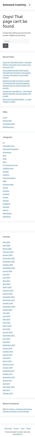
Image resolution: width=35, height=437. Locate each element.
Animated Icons (8, 146)
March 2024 (7, 326)
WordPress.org (8, 127)
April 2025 (6, 284)
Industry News (8, 184)
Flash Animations (9, 178)
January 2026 (8, 255)
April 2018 (6, 358)
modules (6, 191)
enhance (6, 175)
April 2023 (6, 329)
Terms (23, 428)
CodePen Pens (8, 168)
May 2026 (6, 242)
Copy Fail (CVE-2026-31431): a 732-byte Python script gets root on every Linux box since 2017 (17, 64)
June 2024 (6, 316)
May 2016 (6, 390)
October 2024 (8, 303)
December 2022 (9, 335)
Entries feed (7, 121)
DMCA (29, 428)
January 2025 (8, 294)
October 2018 (8, 351)
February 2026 (8, 252)
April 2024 (6, 323)
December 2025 (9, 258)
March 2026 (7, 249)
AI (3, 143)
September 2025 (9, 268)
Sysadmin (6, 204)
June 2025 (6, 278)
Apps (5, 159)
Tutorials (6, 207)
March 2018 (7, 361)
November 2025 (9, 261)
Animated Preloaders (10, 149)
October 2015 (8, 393)
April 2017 (6, 384)
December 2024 (9, 297)
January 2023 (8, 332)
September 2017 (9, 377)
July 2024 (6, 313)
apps (4, 155)
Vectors (5, 210)
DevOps (6, 172)
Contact (16, 428)
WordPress (7, 217)
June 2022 (6, 339)
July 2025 (6, 274)
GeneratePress (17, 434)
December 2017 (9, 371)
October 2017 (8, 374)
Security (6, 200)
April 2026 (6, 245)
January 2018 (8, 368)
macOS (5, 188)
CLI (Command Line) (10, 165)
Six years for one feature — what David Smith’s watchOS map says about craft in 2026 (17, 93)
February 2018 (8, 364)
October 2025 (8, 265)
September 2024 (9, 306)
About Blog (8, 428)
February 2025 (8, 290)
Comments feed (9, 124)
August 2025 (7, 271)
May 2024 (6, 319)
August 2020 (7, 348)
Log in (5, 117)
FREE (4, 181)
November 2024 (9, 300)
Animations (7, 152)
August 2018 (7, 355)
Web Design (7, 213)
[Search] (5, 45)
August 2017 (7, 380)
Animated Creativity (14, 4)
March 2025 (7, 287)
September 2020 (9, 345)
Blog (4, 162)
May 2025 (6, 281)
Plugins (5, 197)
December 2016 (9, 387)
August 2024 (7, 310)
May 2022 (6, 342)
